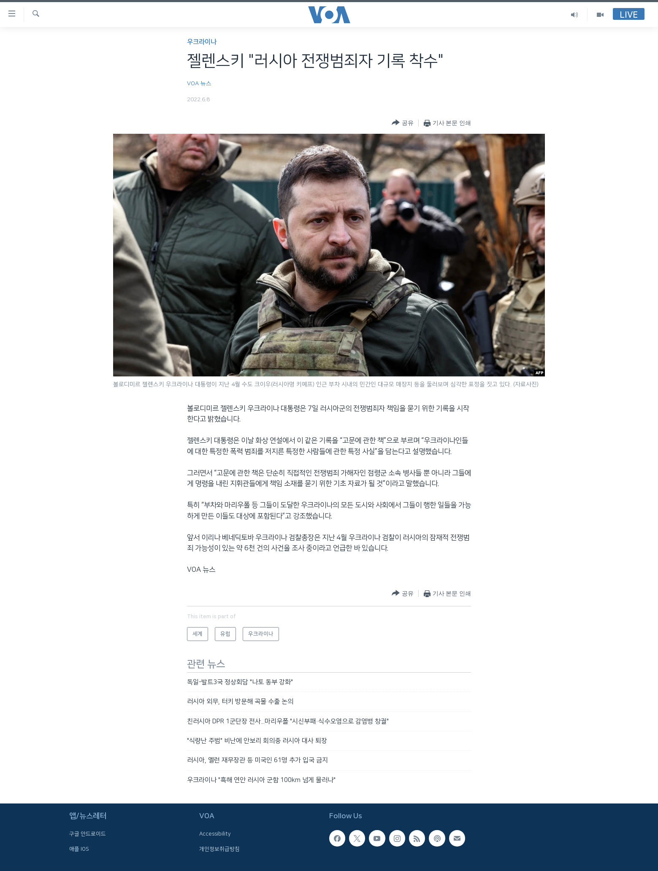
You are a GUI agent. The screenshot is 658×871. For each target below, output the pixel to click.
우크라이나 (202, 42)
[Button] (402, 123)
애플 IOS (79, 849)
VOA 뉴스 (199, 83)
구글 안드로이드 (87, 834)
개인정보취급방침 (219, 849)
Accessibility (215, 834)
